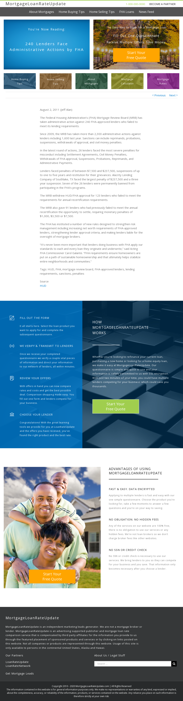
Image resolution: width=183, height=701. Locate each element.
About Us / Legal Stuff (109, 655)
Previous (160, 95)
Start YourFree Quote (136, 55)
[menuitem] (44, 11)
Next (172, 95)
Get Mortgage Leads (20, 673)
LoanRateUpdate (17, 662)
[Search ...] (132, 663)
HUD (43, 285)
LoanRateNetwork (18, 666)
